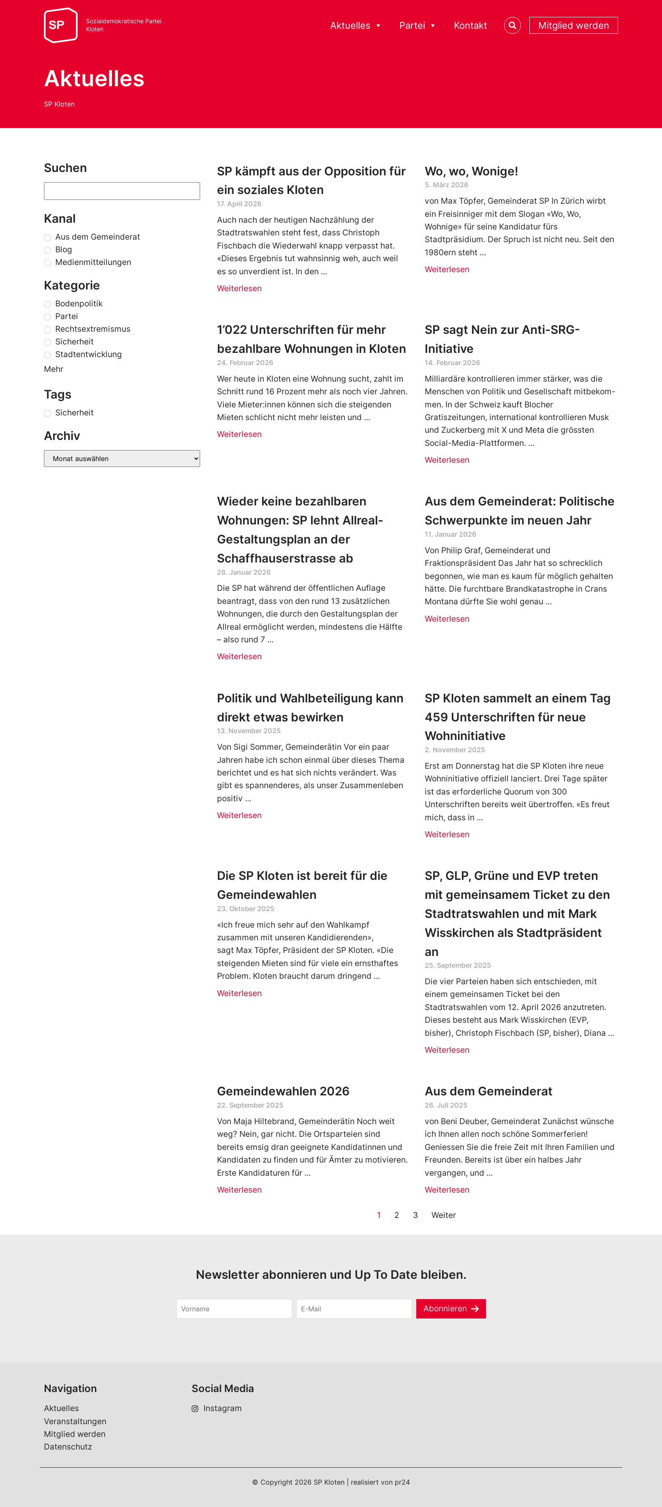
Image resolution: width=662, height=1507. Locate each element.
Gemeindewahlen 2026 (283, 1091)
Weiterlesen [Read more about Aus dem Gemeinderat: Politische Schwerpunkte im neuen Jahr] (447, 619)
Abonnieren (445, 1308)
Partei (418, 25)
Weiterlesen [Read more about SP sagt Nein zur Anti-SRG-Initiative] (447, 460)
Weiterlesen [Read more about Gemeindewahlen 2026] (239, 1190)
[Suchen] (122, 191)
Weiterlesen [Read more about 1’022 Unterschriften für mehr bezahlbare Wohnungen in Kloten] (239, 434)
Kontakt (470, 25)
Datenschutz (68, 1447)
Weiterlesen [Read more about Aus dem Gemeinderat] (447, 1190)
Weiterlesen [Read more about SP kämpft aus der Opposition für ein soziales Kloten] (239, 288)
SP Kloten (59, 104)
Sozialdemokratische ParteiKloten (123, 25)
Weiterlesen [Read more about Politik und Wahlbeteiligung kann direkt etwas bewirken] (239, 815)
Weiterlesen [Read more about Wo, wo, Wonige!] (447, 269)
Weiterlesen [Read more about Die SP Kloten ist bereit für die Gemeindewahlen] (239, 993)
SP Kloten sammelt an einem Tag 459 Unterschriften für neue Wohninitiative (518, 717)
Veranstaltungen (75, 1421)
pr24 (402, 1482)
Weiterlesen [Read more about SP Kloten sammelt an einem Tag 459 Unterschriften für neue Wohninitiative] (447, 834)
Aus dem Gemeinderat (489, 1091)
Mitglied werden (573, 25)
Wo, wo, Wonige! (471, 171)
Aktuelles (356, 25)
